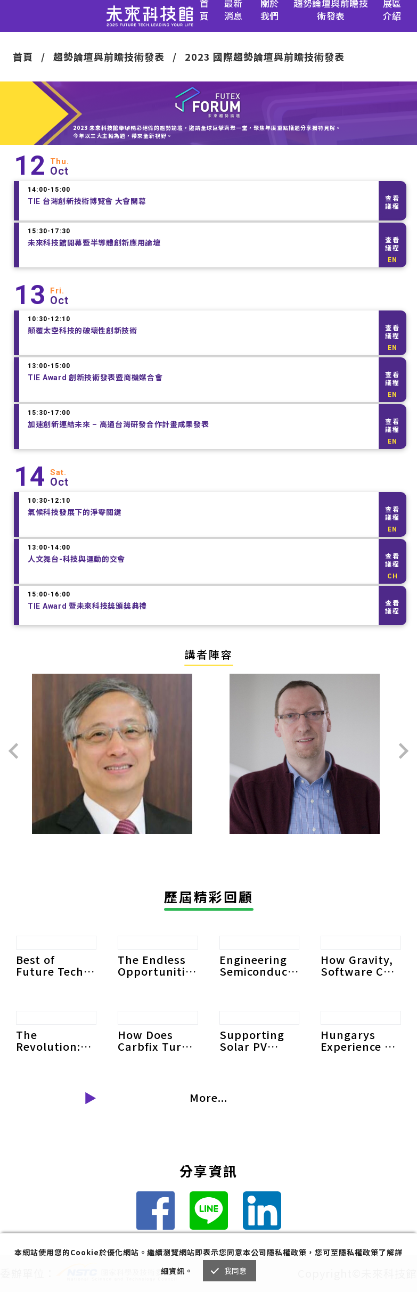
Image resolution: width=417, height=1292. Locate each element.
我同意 (235, 1270)
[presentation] (13, 751)
